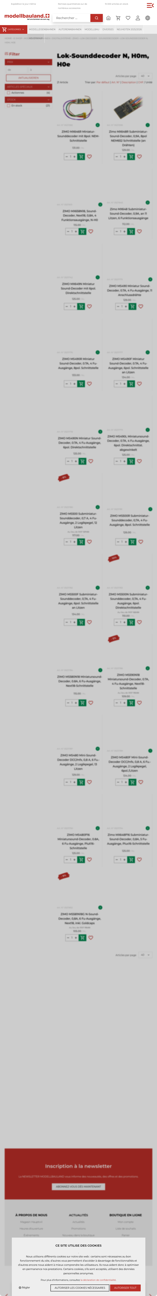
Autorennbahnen (70, 29)
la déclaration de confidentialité (98, 1280)
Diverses (108, 29)
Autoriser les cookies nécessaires (80, 1287)
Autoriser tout (125, 1287)
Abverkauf (36, 38)
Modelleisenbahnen (42, 29)
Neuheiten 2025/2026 (129, 29)
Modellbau (92, 29)
